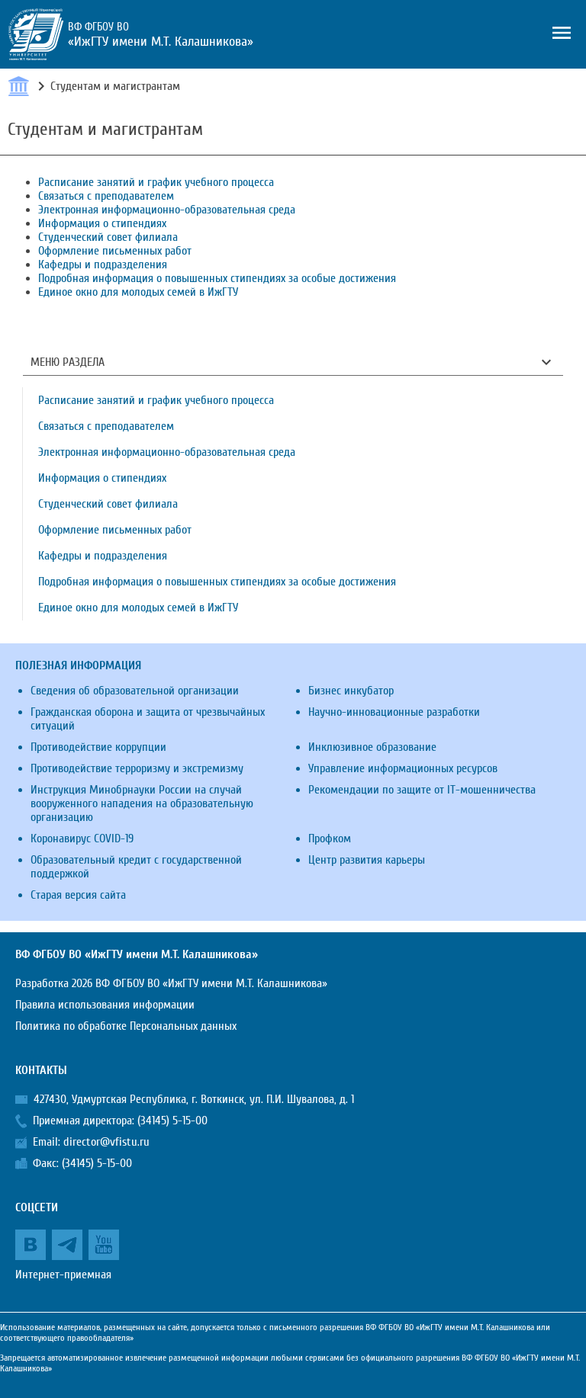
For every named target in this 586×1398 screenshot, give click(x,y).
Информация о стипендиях (102, 223)
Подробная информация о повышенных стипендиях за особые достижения (217, 278)
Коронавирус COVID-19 (82, 838)
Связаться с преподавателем (106, 196)
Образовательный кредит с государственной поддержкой (136, 866)
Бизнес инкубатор (351, 690)
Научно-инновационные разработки (394, 712)
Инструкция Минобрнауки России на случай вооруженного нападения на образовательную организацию (142, 803)
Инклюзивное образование (372, 747)
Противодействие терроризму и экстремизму (137, 768)
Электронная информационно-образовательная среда (166, 209)
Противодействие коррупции (98, 747)
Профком (329, 838)
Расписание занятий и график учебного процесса (156, 182)
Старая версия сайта (78, 895)
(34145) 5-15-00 (172, 1120)
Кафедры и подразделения (102, 264)
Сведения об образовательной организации (135, 690)
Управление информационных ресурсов (402, 768)
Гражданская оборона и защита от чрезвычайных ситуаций (148, 719)
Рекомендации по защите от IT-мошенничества (422, 790)
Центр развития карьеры (366, 860)
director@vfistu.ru (106, 1142)
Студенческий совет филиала (108, 237)
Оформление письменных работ (115, 251)
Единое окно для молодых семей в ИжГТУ (138, 292)
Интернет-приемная (63, 1274)
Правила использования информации (105, 1005)
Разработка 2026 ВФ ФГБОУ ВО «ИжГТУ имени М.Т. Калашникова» (171, 983)
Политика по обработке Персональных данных (126, 1026)
